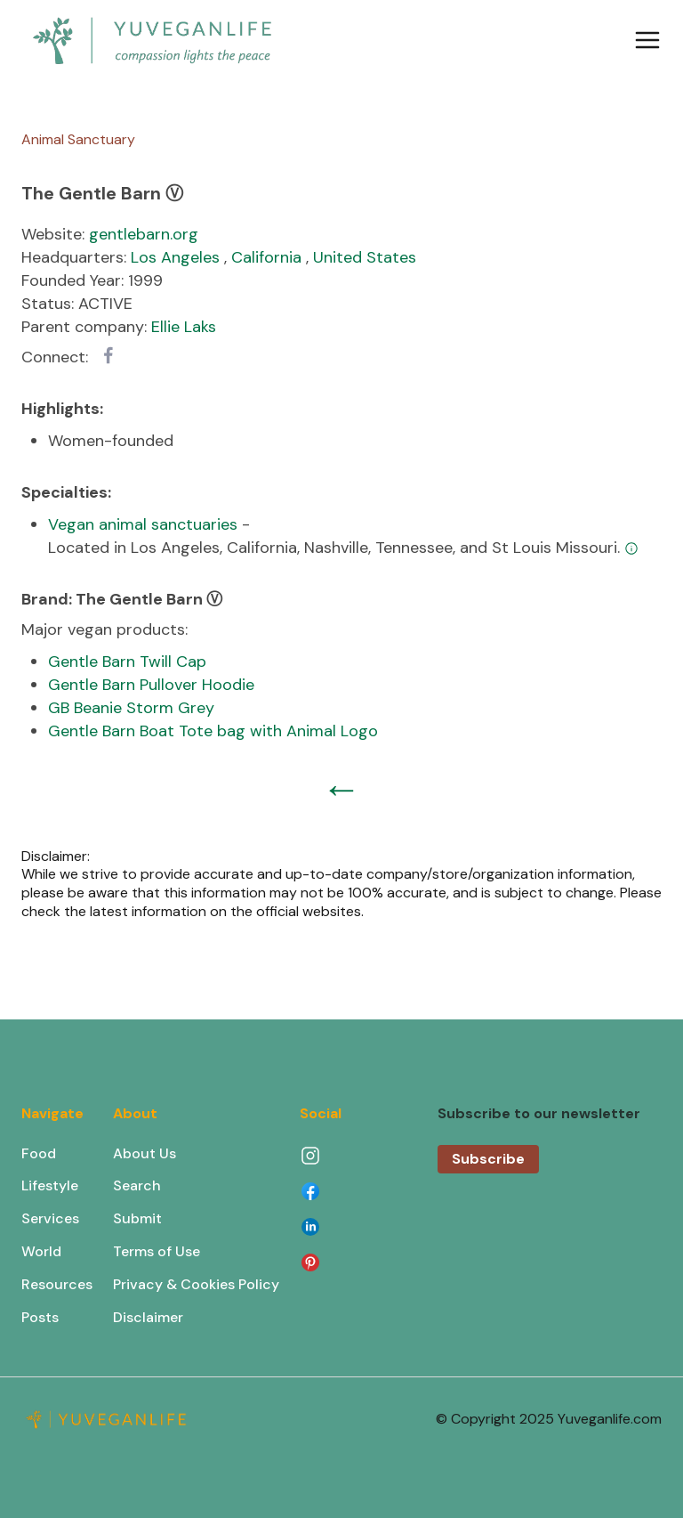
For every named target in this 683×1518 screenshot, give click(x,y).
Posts (40, 1317)
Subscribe (488, 1158)
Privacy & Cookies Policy (196, 1284)
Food (38, 1153)
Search (137, 1185)
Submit (137, 1218)
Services (50, 1218)
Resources (56, 1284)
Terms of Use (156, 1251)
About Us (144, 1153)
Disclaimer (148, 1317)
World (41, 1251)
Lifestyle (49, 1185)
